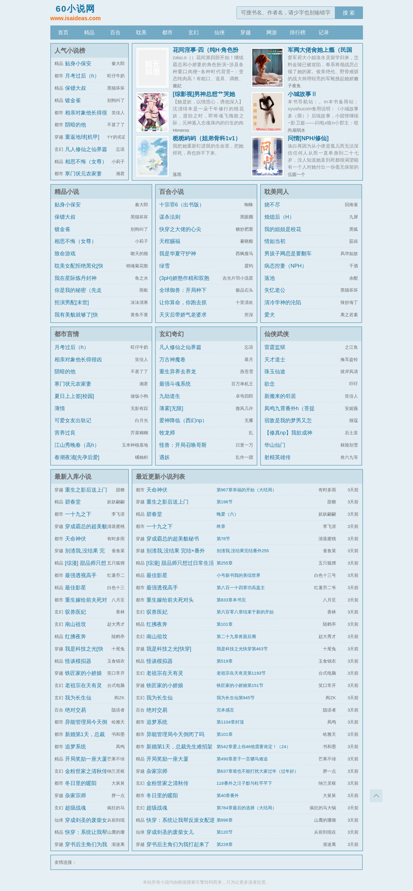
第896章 (225, 820)
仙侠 (219, 32)
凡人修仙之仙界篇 (86, 149)
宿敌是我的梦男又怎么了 (288, 426)
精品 (89, 32)
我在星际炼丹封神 (75, 278)
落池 (269, 278)
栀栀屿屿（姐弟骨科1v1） (207, 138)
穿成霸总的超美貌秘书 (172, 539)
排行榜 (298, 32)
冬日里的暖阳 (81, 783)
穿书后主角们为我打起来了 (178, 844)
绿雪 (164, 266)
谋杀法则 (169, 217)
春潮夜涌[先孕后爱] (77, 457)
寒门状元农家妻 (83, 174)
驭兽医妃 (75, 612)
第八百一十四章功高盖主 (241, 587)
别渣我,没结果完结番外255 (243, 550)
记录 (323, 32)
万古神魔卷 (172, 359)
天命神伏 (75, 539)
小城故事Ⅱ (302, 94)
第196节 (225, 501)
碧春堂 (73, 502)
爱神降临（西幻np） (183, 420)
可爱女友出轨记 (72, 420)
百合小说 (171, 191)
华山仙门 (274, 445)
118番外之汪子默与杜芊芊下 (244, 783)
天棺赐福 (169, 241)
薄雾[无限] (171, 408)
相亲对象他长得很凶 (78, 359)
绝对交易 (75, 710)
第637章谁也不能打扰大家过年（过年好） (258, 771)
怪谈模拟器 (78, 661)
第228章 (225, 844)
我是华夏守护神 (177, 253)
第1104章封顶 (230, 721)
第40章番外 (228, 795)
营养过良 (65, 433)
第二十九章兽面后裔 (236, 636)
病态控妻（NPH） (285, 266)
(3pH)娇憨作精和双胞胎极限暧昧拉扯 (184, 283)
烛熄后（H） (279, 217)
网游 (271, 32)
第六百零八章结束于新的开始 (245, 611)
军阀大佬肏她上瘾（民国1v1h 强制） (320, 53)
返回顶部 (376, 796)
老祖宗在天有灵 (83, 685)
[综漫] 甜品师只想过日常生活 (180, 563)
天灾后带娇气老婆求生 (183, 320)
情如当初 (274, 241)
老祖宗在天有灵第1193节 (241, 673)
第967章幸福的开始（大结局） (247, 489)
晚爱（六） (228, 514)
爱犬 (269, 315)
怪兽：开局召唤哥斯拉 (183, 450)
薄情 (59, 408)
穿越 (245, 32)
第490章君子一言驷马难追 (242, 758)
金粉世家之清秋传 (86, 771)
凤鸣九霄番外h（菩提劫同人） (289, 414)
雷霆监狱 (274, 347)
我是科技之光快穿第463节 (242, 648)
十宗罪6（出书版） (181, 205)
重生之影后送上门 (86, 490)
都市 (167, 32)
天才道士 (274, 359)
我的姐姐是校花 (282, 229)
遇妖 (164, 457)
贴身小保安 (78, 63)
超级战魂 (75, 808)
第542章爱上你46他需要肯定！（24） (254, 746)
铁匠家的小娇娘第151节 (240, 685)
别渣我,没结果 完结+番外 (175, 551)
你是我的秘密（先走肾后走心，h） (78, 295)
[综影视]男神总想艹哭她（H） (204, 97)
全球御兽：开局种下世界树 (183, 295)
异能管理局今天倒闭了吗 (175, 734)
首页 (63, 32)
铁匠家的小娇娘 (83, 673)
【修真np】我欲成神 (288, 433)
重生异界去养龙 (177, 371)
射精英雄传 (277, 457)
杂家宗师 (75, 795)
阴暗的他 (75, 125)
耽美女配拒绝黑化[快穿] (78, 271)
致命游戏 (65, 253)
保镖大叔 (75, 88)
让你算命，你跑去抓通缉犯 (183, 308)
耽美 (141, 32)
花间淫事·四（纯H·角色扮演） (206, 53)
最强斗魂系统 (175, 384)
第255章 (225, 562)
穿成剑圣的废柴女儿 (170, 832)
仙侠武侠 (276, 334)
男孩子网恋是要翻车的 (288, 259)
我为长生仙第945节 (236, 697)
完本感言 (225, 709)
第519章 (225, 661)
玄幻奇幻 (171, 334)
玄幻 (193, 32)
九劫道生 (169, 396)
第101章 (225, 624)
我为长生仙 (78, 698)
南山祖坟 (75, 624)
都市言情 (66, 334)
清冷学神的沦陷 (282, 302)
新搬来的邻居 (280, 396)
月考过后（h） (82, 76)
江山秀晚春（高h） (77, 445)
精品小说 (66, 191)
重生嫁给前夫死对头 (170, 600)
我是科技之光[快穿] (168, 649)
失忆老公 (274, 290)
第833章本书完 (231, 599)
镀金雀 (73, 100)
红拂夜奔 (75, 636)
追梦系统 (75, 747)
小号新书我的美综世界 (239, 575)
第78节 (223, 538)
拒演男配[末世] (71, 302)
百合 (115, 32)
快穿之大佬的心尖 (180, 229)
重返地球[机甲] (82, 137)
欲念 (269, 384)
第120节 (225, 832)
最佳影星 (75, 588)
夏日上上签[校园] (74, 396)
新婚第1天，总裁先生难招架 (179, 747)
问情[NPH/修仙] (308, 138)
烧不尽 (272, 205)
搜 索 (349, 13)
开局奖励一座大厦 (86, 759)
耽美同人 (276, 191)
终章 (221, 526)
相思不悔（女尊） (86, 162)
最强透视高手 (81, 575)
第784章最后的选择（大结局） (247, 807)
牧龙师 (167, 433)
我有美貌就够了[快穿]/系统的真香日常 (77, 320)
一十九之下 (78, 514)
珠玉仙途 (274, 371)
